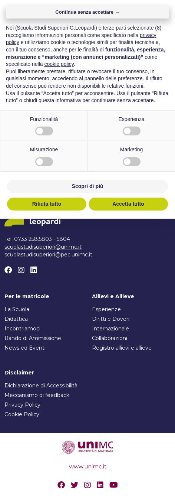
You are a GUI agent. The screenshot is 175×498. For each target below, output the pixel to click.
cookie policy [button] (59, 343)
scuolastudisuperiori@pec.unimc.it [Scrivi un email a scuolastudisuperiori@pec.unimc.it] (48, 254)
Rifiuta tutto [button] (47, 483)
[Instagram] (21, 270)
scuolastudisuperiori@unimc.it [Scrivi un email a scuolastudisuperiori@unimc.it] (43, 246)
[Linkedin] (33, 270)
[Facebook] (8, 270)
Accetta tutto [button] (128, 483)
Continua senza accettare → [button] (87, 291)
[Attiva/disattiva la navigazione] (164, 21)
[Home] (45, 21)
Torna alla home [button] (87, 144)
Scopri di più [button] (87, 465)
